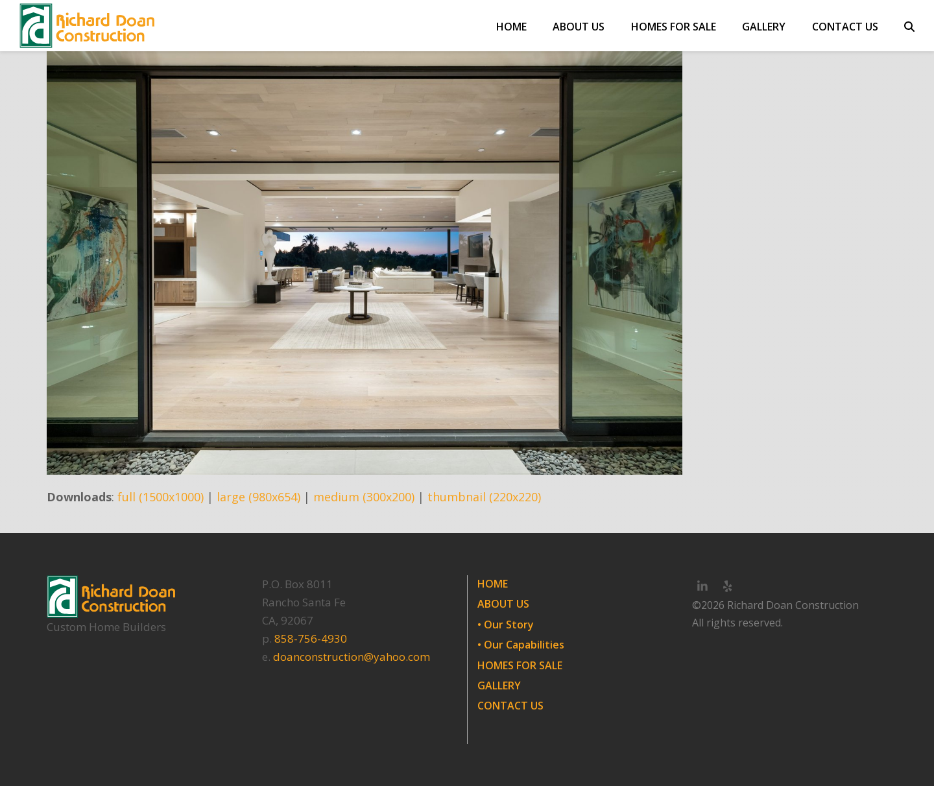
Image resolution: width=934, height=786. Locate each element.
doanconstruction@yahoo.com (351, 656)
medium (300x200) (363, 497)
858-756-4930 (310, 638)
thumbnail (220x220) (484, 497)
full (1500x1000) (160, 497)
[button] (909, 26)
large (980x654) (258, 497)
